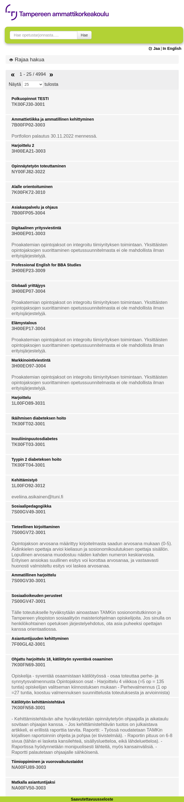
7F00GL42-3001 (28, 644)
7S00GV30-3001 (28, 580)
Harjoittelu (21, 397)
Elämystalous (24, 323)
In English (172, 48)
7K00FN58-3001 (28, 707)
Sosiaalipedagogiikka (31, 506)
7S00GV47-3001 (28, 601)
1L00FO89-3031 (28, 403)
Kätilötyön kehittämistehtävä (38, 702)
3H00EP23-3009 (28, 270)
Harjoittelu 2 (22, 145)
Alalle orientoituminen (31, 186)
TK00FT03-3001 (28, 444)
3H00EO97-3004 (28, 365)
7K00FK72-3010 (28, 192)
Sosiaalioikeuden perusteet (36, 595)
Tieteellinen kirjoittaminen (35, 527)
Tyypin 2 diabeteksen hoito (36, 459)
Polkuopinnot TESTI (30, 98)
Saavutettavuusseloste (92, 799)
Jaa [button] (154, 48)
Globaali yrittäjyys (28, 285)
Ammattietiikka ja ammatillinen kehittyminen (52, 119)
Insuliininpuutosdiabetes (34, 439)
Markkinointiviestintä (30, 360)
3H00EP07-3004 (28, 291)
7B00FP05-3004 (28, 212)
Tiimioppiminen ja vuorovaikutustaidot (47, 761)
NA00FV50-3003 (28, 787)
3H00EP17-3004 (28, 328)
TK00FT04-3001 (28, 464)
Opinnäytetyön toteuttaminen (38, 166)
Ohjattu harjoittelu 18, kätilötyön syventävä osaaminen (62, 659)
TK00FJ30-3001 (28, 104)
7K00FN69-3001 (28, 664)
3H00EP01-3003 (28, 233)
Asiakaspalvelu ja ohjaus (34, 207)
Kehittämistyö (24, 480)
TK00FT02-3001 (28, 423)
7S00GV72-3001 (28, 532)
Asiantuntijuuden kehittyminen (40, 638)
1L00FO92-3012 (28, 485)
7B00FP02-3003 (28, 124)
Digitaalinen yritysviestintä (36, 228)
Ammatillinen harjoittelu (33, 575)
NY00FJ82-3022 (28, 171)
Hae (84, 35)
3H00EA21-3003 (28, 150)
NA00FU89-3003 (28, 767)
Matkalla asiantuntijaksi (33, 782)
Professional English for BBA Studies (46, 265)
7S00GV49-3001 (28, 511)
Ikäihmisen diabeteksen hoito (38, 418)
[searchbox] (44, 35)
